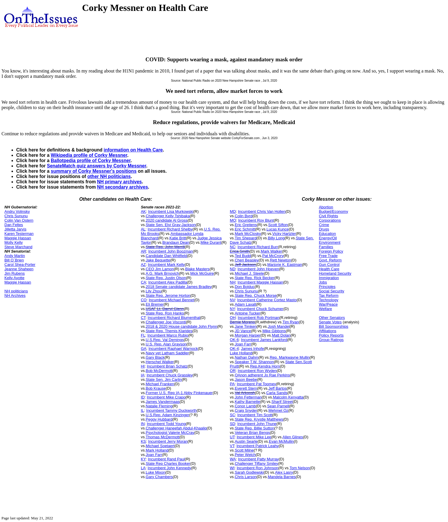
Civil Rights (328, 216)
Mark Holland (157, 450)
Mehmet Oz (278, 410)
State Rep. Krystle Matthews (259, 419)
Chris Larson (245, 477)
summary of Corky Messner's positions (94, 171)
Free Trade (328, 255)
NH (233, 282)
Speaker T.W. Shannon (254, 362)
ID (143, 397)
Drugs (324, 229)
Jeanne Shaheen (18, 269)
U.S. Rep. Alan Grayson (166, 344)
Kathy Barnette (247, 401)
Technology (328, 300)
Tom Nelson (300, 468)
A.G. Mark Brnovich (162, 273)
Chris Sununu (16, 216)
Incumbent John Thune (257, 423)
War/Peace (328, 304)
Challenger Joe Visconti (166, 322)
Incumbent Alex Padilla (167, 282)
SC (232, 415)
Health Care (329, 269)
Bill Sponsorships (333, 326)
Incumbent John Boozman (170, 251)
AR (143, 251)
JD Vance (243, 331)
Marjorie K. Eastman (284, 264)
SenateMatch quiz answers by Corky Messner (96, 165)
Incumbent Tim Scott (254, 415)
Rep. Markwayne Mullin (290, 357)
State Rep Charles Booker (168, 463)
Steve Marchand (18, 247)
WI (232, 468)
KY (143, 459)
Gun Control (329, 264)
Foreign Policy (331, 251)
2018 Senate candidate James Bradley (179, 286)
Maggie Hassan (17, 238)
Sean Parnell (278, 406)
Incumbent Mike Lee (254, 437)
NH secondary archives (122, 187)
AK (143, 211)
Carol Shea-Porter (19, 264)
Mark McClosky (248, 233)
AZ (143, 264)
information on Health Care (133, 149)
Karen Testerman (19, 233)
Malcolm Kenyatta (288, 397)
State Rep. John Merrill (165, 247)
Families (326, 247)
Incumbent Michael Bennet (171, 300)
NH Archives (15, 295)
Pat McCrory (273, 255)
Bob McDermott (159, 370)
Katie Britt (177, 238)
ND (233, 269)
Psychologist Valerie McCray (170, 432)
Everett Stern (246, 388)
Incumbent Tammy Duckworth (171, 410)
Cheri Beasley (247, 260)
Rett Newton (280, 260)
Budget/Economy (333, 211)
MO (233, 220)
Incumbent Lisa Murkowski (170, 211)
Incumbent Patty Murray (258, 459)
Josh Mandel (279, 326)
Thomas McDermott (162, 437)
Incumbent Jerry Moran (168, 441)
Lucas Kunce (277, 229)
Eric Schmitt (245, 229)
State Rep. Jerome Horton (168, 295)
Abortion (326, 207)
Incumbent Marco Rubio (168, 335)
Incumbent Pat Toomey (256, 384)
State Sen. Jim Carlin (164, 379)
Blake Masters (197, 269)
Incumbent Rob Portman (258, 317)
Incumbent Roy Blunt (256, 220)
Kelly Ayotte (14, 278)
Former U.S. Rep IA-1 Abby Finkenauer (179, 393)
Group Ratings (331, 339)
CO (144, 300)
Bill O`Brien (14, 260)
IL (142, 410)
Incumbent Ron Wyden (257, 370)
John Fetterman (248, 397)
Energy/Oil (328, 238)
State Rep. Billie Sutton (254, 428)
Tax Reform (328, 295)
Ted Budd (243, 255)
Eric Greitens (246, 225)
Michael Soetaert (160, 446)
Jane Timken (245, 326)
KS (143, 441)
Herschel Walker (160, 362)
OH (233, 317)
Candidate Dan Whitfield (166, 255)
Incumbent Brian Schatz (167, 366)
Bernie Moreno (242, 322)
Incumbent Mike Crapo (166, 397)
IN (143, 423)
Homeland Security (335, 273)
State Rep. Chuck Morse (256, 295)
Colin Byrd (243, 216)
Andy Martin (14, 255)
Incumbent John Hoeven (258, 269)
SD (232, 423)
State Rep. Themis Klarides (169, 331)
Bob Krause (156, 388)
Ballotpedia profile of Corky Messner (90, 160)
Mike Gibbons (274, 331)
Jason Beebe (246, 379)
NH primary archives (119, 181)
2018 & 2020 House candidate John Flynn (181, 326)
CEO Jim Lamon (160, 269)
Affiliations (327, 331)
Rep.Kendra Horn (265, 366)
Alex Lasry (284, 472)
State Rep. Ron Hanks (165, 313)
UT (232, 437)
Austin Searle (246, 441)
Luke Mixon (155, 472)
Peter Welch (245, 454)
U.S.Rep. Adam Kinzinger (167, 415)
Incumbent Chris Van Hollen (261, 211)
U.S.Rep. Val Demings (165, 339)
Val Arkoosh (245, 393)
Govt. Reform (330, 260)
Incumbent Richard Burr (258, 247)
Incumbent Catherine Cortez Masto (267, 300)
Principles (327, 286)
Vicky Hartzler (284, 233)
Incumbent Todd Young (166, 423)
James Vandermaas (163, 401)
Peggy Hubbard (159, 419)
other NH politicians (109, 176)
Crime (324, 225)
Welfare (325, 309)
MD (233, 211)
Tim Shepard (245, 238)
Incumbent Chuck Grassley (170, 375)
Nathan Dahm (246, 357)
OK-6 (234, 339)
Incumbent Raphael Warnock (173, 348)
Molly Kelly (13, 242)
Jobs (323, 282)
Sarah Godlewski (249, 472)
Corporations (330, 220)
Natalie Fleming (159, 406)
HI (143, 366)
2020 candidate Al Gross (167, 220)
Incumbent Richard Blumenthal (174, 317)
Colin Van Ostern (18, 220)
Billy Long (276, 238)
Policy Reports (331, 335)
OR (233, 370)
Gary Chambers (159, 477)
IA (142, 375)
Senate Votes (330, 322)
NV (232, 300)
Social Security (331, 291)
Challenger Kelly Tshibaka (168, 216)
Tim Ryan (290, 322)
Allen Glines (292, 437)
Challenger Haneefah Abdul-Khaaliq (176, 428)
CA (143, 282)
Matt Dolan (281, 335)
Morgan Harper (247, 335)
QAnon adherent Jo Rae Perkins (262, 375)
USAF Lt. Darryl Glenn (165, 309)
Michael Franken (160, 384)
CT (143, 317)
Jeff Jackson (245, 264)
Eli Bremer (155, 304)
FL (143, 335)
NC (233, 247)
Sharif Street (282, 401)
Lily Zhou (153, 291)
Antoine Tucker (247, 313)
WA (233, 459)
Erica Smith (239, 251)
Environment (329, 242)
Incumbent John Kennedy (169, 468)
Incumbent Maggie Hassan (260, 282)
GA (143, 348)
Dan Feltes (13, 225)
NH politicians (16, 291)
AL (143, 229)
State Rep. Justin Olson (166, 278)
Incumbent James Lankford (264, 339)
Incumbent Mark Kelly (166, 264)
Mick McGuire (202, 273)
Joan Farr (154, 454)
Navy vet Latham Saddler (167, 353)
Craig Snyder (246, 410)
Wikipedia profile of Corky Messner (89, 155)
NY (232, 309)
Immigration (329, 278)
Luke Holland (241, 353)
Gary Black (155, 357)
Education (327, 233)
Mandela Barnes (282, 477)
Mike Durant (211, 242)
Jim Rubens (14, 273)
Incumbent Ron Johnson (257, 468)
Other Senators (332, 317)
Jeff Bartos (278, 388)
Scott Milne (244, 450)
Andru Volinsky (17, 211)
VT (232, 446)
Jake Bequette (158, 260)
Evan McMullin (281, 441)
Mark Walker (271, 251)
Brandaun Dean (175, 242)
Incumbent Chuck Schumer (260, 309)
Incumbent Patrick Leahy (257, 446)
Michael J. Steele (249, 273)
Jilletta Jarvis (15, 229)
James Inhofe (252, 348)
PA (232, 384)
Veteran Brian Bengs (252, 432)
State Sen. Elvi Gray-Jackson (171, 225)
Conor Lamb (245, 406)
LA (143, 468)
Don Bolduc (244, 286)
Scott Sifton (278, 225)
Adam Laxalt (245, 304)
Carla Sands (276, 393)
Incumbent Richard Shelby (170, 229)
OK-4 (234, 348)
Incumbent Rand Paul (166, 459)
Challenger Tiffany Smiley (256, 463)
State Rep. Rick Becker (254, 278)
